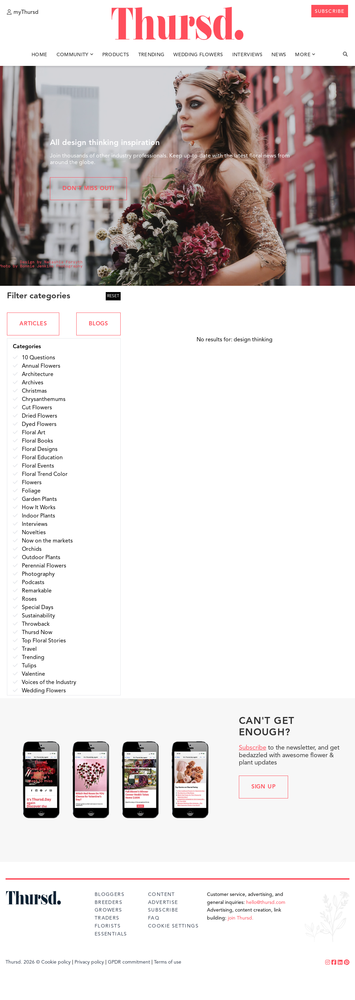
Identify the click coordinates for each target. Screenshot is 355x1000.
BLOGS (98, 324)
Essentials (111, 934)
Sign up (263, 787)
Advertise (163, 902)
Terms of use (167, 962)
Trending (151, 54)
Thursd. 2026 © (23, 962)
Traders (107, 918)
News (278, 54)
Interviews (247, 54)
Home (39, 54)
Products (115, 54)
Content (161, 894)
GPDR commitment (129, 962)
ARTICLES (33, 324)
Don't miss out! (88, 188)
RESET (113, 296)
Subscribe (252, 748)
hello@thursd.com (265, 902)
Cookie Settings (173, 926)
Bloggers (109, 894)
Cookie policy (56, 962)
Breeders (108, 902)
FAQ (153, 918)
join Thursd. (240, 918)
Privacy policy (89, 962)
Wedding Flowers (198, 54)
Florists (108, 926)
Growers (108, 910)
